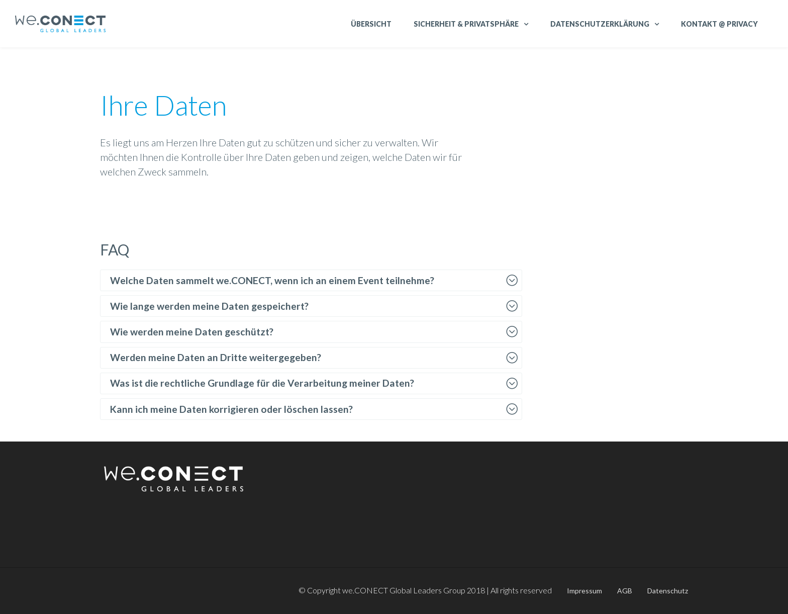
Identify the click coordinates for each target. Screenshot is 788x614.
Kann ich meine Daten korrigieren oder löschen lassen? (231, 409)
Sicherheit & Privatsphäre (466, 24)
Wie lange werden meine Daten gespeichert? (209, 306)
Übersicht (371, 24)
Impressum (584, 590)
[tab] (311, 280)
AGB (624, 590)
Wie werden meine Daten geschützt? (191, 331)
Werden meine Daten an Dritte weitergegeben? (215, 357)
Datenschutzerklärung (599, 24)
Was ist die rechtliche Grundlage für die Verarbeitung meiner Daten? (262, 383)
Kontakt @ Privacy (719, 24)
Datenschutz (667, 590)
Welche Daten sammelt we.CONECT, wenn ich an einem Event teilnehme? (272, 280)
